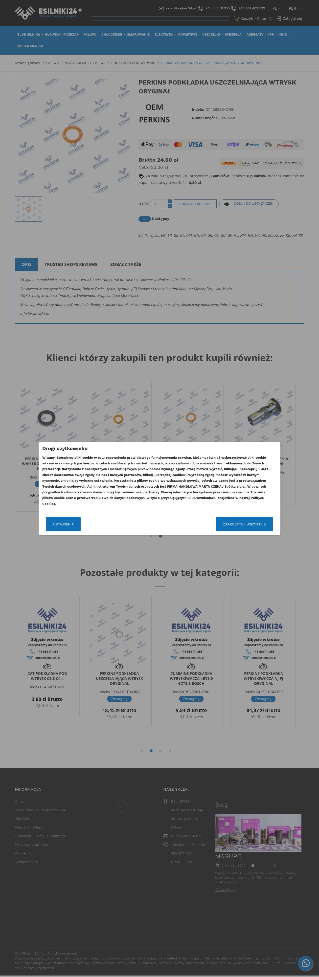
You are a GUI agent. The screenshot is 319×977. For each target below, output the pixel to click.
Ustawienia (63, 524)
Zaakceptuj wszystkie (244, 524)
